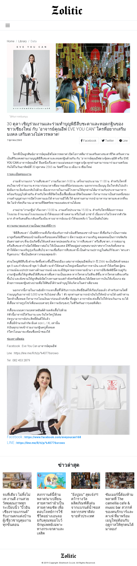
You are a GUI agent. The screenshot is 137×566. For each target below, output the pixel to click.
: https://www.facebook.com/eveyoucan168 (44, 437)
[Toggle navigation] (7, 25)
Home (10, 41)
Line (123, 140)
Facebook (89, 140)
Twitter (108, 140)
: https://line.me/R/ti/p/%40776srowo (36, 442)
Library (22, 41)
